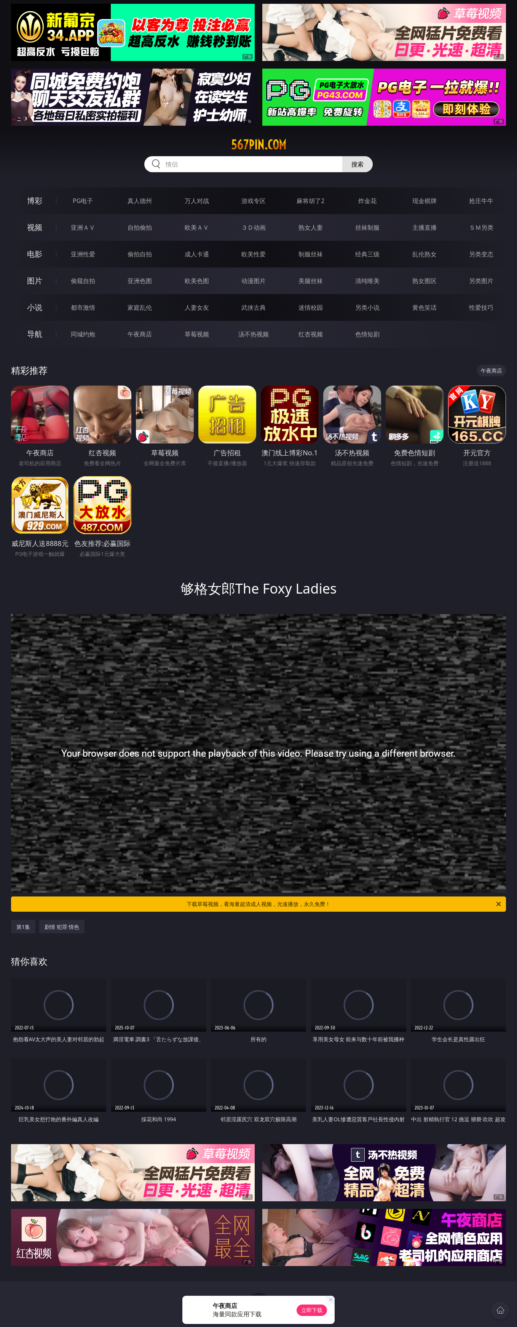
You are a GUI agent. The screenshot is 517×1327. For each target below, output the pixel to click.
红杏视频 (310, 334)
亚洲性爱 (83, 254)
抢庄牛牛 (481, 201)
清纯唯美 (367, 281)
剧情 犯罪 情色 (62, 926)
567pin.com (258, 144)
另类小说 (367, 307)
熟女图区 (424, 281)
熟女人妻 (310, 227)
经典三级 (367, 254)
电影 (34, 254)
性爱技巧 (481, 307)
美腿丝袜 (310, 281)
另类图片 (481, 281)
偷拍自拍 (140, 254)
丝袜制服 (367, 227)
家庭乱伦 (140, 307)
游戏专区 (253, 201)
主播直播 (424, 227)
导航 (34, 334)
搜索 (357, 164)
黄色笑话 (424, 307)
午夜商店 (140, 334)
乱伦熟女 (424, 254)
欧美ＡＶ (197, 227)
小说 (34, 307)
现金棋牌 (424, 201)
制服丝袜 (310, 254)
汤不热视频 (253, 334)
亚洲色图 (140, 281)
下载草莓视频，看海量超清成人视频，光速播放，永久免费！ (344, 904)
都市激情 (83, 307)
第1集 (23, 926)
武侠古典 (253, 307)
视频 (34, 227)
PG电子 (83, 201)
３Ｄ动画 (253, 227)
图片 (34, 280)
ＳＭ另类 (481, 227)
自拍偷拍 (140, 227)
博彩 (34, 200)
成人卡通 (197, 254)
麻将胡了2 (310, 201)
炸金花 (367, 201)
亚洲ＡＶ (83, 227)
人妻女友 (197, 307)
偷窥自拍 (83, 281)
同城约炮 (83, 334)
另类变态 (481, 254)
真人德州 (140, 201)
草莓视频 (197, 334)
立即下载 (311, 1310)
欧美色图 (197, 281)
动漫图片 (253, 281)
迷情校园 (310, 307)
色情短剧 (367, 334)
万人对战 (197, 201)
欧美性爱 (253, 254)
